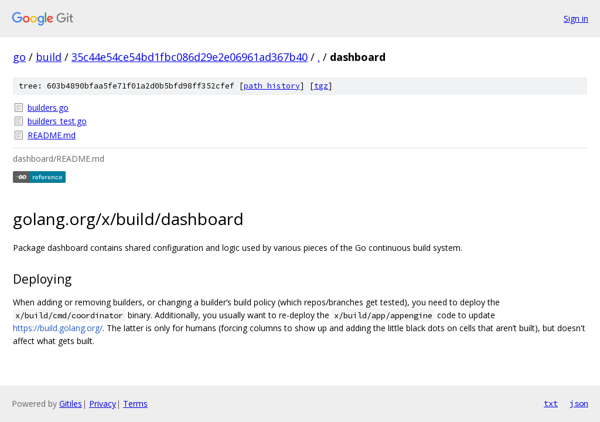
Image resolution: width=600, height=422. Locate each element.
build (49, 57)
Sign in (576, 18)
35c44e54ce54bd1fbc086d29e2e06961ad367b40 (189, 57)
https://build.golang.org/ (58, 327)
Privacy (102, 403)
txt (551, 403)
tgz (321, 86)
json (579, 403)
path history (272, 86)
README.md (52, 135)
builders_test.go (57, 121)
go (19, 57)
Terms (135, 403)
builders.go (48, 107)
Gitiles (70, 403)
